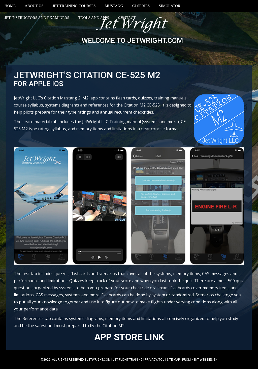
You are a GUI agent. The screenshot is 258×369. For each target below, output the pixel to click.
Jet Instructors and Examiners (37, 18)
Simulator (169, 6)
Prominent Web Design (199, 359)
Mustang (114, 6)
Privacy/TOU (155, 359)
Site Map (173, 359)
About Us (34, 6)
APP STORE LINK (129, 337)
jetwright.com (99, 359)
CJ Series (141, 6)
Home (10, 6)
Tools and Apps (93, 18)
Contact (127, 18)
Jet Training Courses (74, 6)
